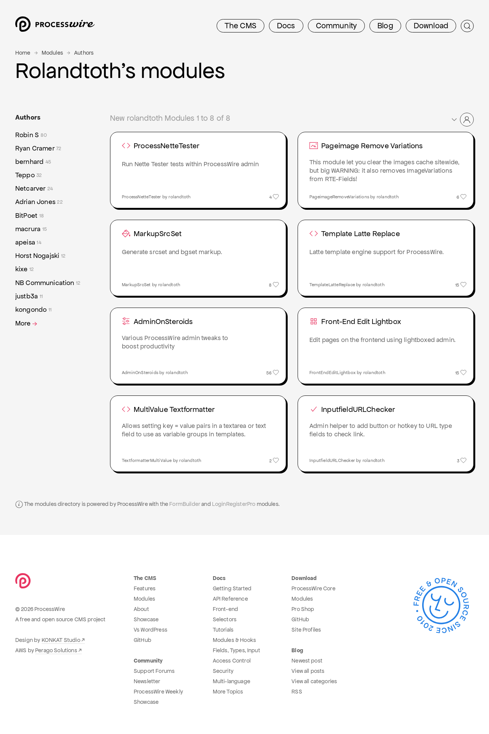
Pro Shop (302, 609)
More (27, 323)
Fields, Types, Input (236, 650)
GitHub (142, 640)
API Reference (230, 598)
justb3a (29, 296)
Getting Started (232, 588)
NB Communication (47, 283)
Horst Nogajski (40, 256)
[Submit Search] (467, 26)
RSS (296, 691)
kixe (24, 269)
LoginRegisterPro (234, 504)
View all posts (307, 671)
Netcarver (34, 188)
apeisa (28, 242)
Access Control (232, 660)
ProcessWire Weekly (158, 691)
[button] (462, 119)
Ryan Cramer (38, 148)
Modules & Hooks (234, 640)
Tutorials (223, 629)
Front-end (225, 609)
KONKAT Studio (61, 640)
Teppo (28, 175)
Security (223, 671)
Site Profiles (306, 629)
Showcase (146, 619)
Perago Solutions (56, 650)
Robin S (31, 135)
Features (144, 588)
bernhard (33, 162)
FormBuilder (184, 504)
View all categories (314, 681)
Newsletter (147, 681)
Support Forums (154, 671)
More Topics (228, 691)
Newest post (306, 660)
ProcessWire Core (313, 588)
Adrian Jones (39, 202)
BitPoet (29, 215)
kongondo (33, 309)
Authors (84, 52)
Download (431, 26)
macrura (31, 229)
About (141, 609)
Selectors (224, 619)
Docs (286, 26)
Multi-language (231, 681)
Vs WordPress (150, 629)
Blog (385, 26)
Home (23, 52)
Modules (52, 52)
